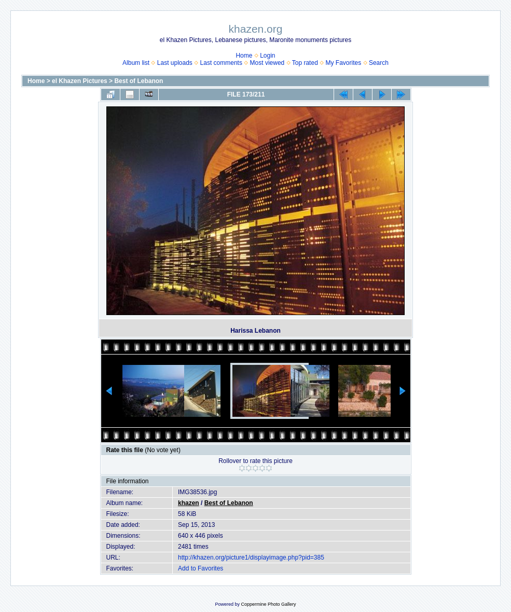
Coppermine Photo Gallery (268, 604)
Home (244, 55)
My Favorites (344, 62)
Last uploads (174, 62)
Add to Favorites (200, 568)
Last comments (221, 62)
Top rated (305, 62)
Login (267, 55)
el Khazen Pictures (79, 81)
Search (379, 62)
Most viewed (267, 62)
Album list (135, 62)
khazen (188, 503)
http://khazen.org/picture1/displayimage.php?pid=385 (251, 557)
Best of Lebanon (138, 81)
